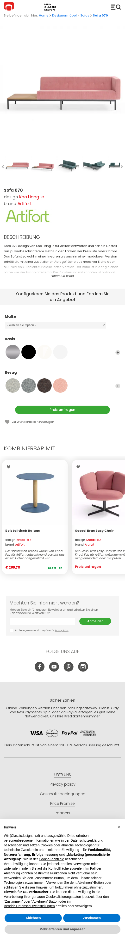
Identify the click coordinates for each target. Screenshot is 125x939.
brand (15, 544)
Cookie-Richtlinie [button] (51, 859)
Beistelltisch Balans (22, 530)
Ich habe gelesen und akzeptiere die (39, 630)
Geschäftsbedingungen (62, 794)
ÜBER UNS (62, 774)
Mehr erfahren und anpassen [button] (62, 929)
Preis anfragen (62, 409)
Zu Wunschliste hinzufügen (33, 421)
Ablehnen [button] (33, 918)
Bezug (62, 374)
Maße (62, 318)
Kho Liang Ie (31, 197)
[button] (119, 827)
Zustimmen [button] (92, 918)
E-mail (42, 621)
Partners (62, 813)
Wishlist (10, 466)
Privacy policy (62, 784)
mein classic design (50, 7)
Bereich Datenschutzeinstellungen (29, 906)
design (18, 540)
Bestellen (55, 568)
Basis (62, 341)
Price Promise (62, 803)
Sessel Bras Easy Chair (94, 530)
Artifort (25, 204)
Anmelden (95, 621)
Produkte (116, 7)
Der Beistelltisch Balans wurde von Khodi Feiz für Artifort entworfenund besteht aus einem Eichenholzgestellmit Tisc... (34, 554)
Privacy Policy (62, 630)
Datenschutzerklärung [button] (86, 840)
